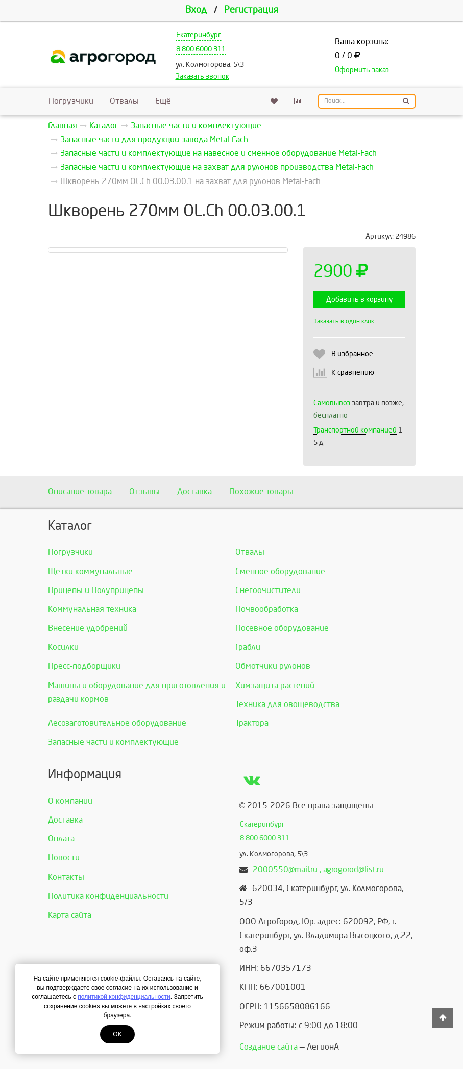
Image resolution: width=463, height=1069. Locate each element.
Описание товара (80, 491)
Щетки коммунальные (90, 571)
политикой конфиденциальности (124, 996)
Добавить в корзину (359, 299)
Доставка (194, 491)
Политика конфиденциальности (108, 896)
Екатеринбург (198, 35)
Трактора (252, 723)
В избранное (352, 354)
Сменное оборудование (280, 571)
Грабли (247, 647)
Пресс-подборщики (84, 666)
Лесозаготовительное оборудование (117, 723)
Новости (64, 857)
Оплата (61, 838)
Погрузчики (70, 101)
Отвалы (124, 101)
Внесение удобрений (88, 628)
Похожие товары (261, 491)
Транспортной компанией (355, 430)
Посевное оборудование (282, 628)
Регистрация (251, 10)
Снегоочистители (268, 590)
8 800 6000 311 (201, 49)
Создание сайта (268, 1046)
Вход (196, 10)
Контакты (66, 877)
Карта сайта (69, 915)
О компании (70, 801)
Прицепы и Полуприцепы (96, 590)
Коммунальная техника (92, 609)
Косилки (63, 647)
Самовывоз (331, 403)
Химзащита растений (274, 685)
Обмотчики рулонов (272, 666)
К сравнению (352, 372)
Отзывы (144, 491)
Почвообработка (266, 609)
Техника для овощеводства (287, 704)
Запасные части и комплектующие (113, 742)
